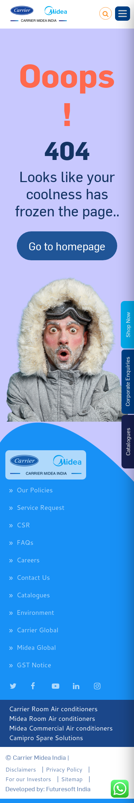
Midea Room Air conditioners (52, 718)
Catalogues (33, 594)
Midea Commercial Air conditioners (61, 728)
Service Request (40, 507)
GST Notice (33, 664)
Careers (28, 559)
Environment (35, 612)
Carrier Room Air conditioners (53, 708)
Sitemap (72, 779)
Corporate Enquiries (127, 381)
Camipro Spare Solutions (46, 737)
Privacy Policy (64, 769)
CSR (23, 525)
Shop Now (127, 324)
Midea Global (36, 647)
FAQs (24, 542)
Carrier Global (37, 629)
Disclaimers (20, 769)
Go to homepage (67, 246)
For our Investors (28, 779)
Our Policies (34, 490)
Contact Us (33, 577)
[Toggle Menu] (122, 13)
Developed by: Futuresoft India (47, 788)
